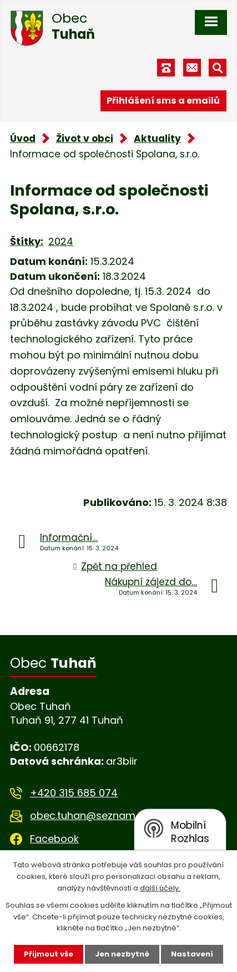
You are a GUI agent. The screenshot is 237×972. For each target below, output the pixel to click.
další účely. (160, 888)
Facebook (54, 839)
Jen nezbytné (122, 954)
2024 (60, 241)
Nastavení (192, 954)
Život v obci (84, 138)
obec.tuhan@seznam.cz (89, 815)
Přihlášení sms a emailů (163, 100)
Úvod (23, 138)
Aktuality (157, 138)
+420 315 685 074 (74, 793)
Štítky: (26, 241)
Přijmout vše (48, 954)
